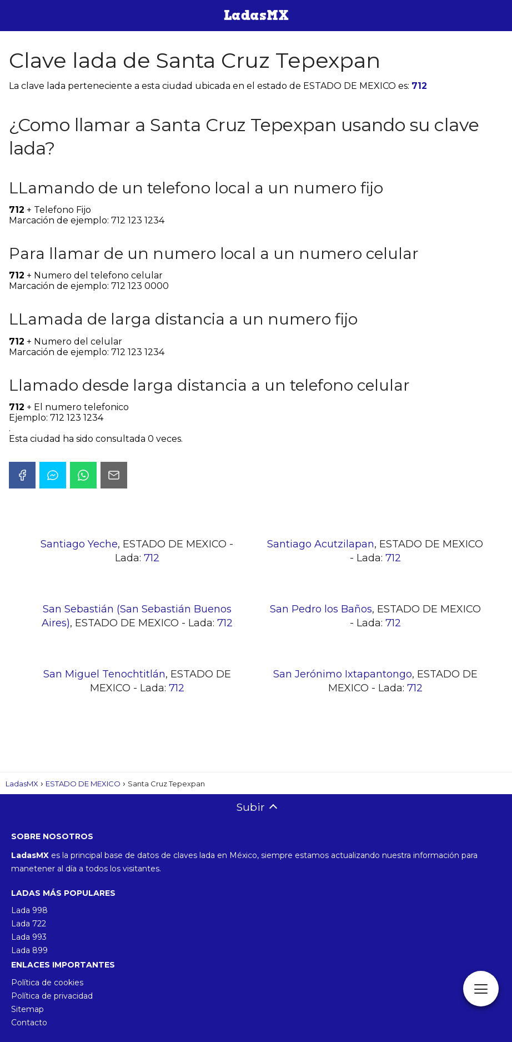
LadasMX (22, 783)
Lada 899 (29, 950)
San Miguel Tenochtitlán (104, 674)
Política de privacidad (52, 996)
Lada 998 (29, 910)
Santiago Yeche (79, 544)
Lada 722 (28, 924)
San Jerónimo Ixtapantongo (342, 674)
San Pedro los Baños (321, 609)
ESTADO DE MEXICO (83, 783)
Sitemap (27, 1009)
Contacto (29, 1023)
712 (419, 86)
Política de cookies (47, 983)
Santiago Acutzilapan (320, 544)
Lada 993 (29, 937)
